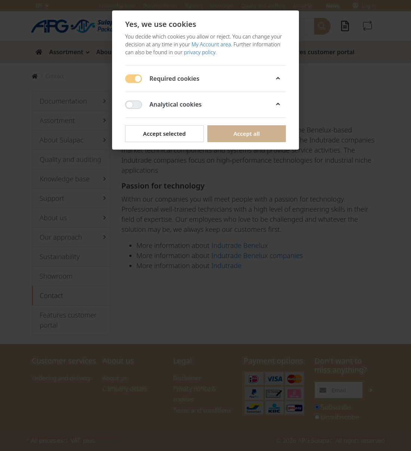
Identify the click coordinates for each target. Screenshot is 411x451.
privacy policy (199, 52)
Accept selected (164, 133)
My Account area (211, 44)
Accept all (247, 133)
